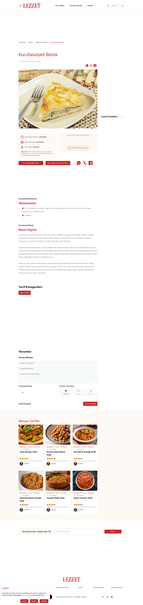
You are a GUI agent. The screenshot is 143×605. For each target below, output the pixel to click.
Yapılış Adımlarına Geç (58, 163)
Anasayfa (22, 42)
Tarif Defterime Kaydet (78, 148)
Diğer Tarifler (24, 293)
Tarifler (30, 42)
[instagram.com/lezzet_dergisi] (107, 597)
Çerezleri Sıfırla (116, 587)
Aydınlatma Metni (62, 587)
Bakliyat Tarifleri (41, 42)
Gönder (113, 531)
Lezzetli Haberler (75, 6)
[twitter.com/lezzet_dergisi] (112, 597)
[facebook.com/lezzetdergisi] (103, 597)
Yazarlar (90, 6)
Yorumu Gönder (90, 404)
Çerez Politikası (98, 587)
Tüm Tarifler (59, 6)
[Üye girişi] (113, 6)
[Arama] (122, 6)
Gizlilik (80, 587)
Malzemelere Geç (31, 163)
